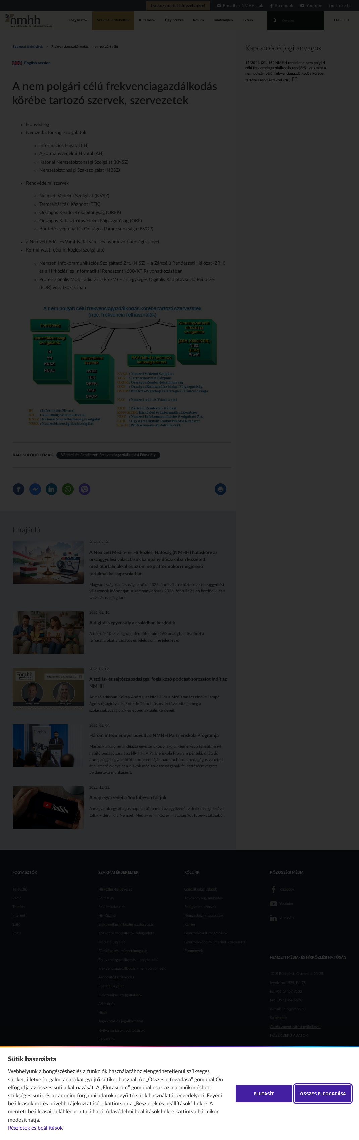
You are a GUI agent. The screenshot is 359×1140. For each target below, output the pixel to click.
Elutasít (264, 1093)
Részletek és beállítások (35, 1128)
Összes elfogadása (323, 1093)
